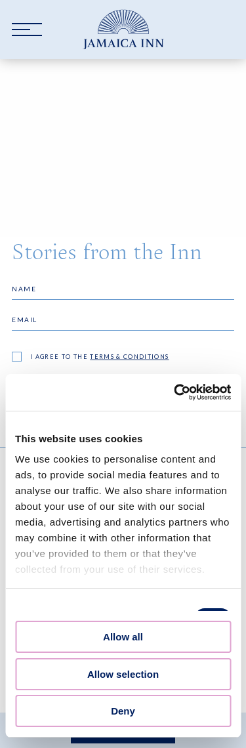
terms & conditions (129, 356)
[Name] (123, 289)
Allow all (123, 636)
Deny (123, 711)
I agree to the (99, 356)
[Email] (123, 320)
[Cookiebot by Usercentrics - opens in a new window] (175, 392)
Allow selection (123, 674)
